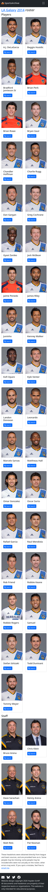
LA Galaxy (8, 10)
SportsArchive (10, 3)
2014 (21, 10)
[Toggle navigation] (43, 3)
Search (7, 52)
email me (5, 868)
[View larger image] (12, 30)
